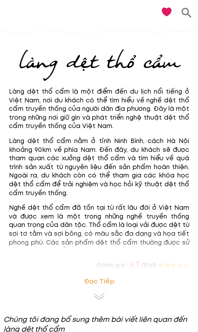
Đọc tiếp (99, 281)
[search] (186, 13)
